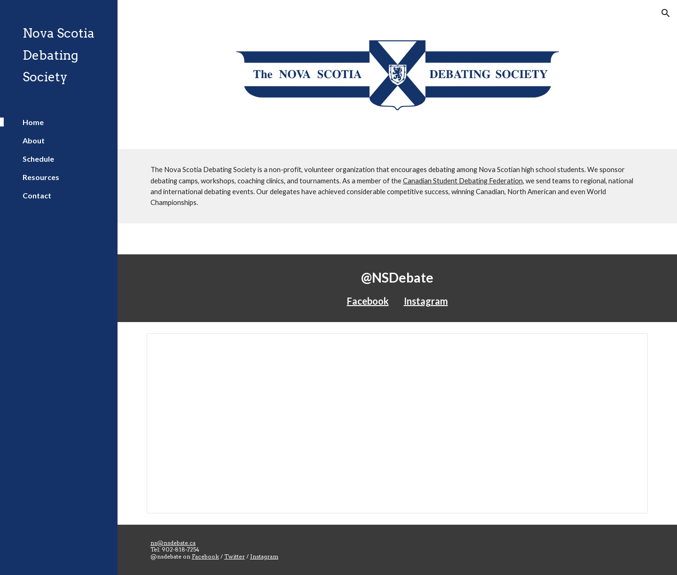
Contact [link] (37, 195)
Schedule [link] (38, 158)
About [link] (34, 140)
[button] (665, 13)
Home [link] (33, 122)
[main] (397, 186)
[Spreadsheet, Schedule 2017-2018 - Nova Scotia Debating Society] (397, 423)
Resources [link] (41, 177)
